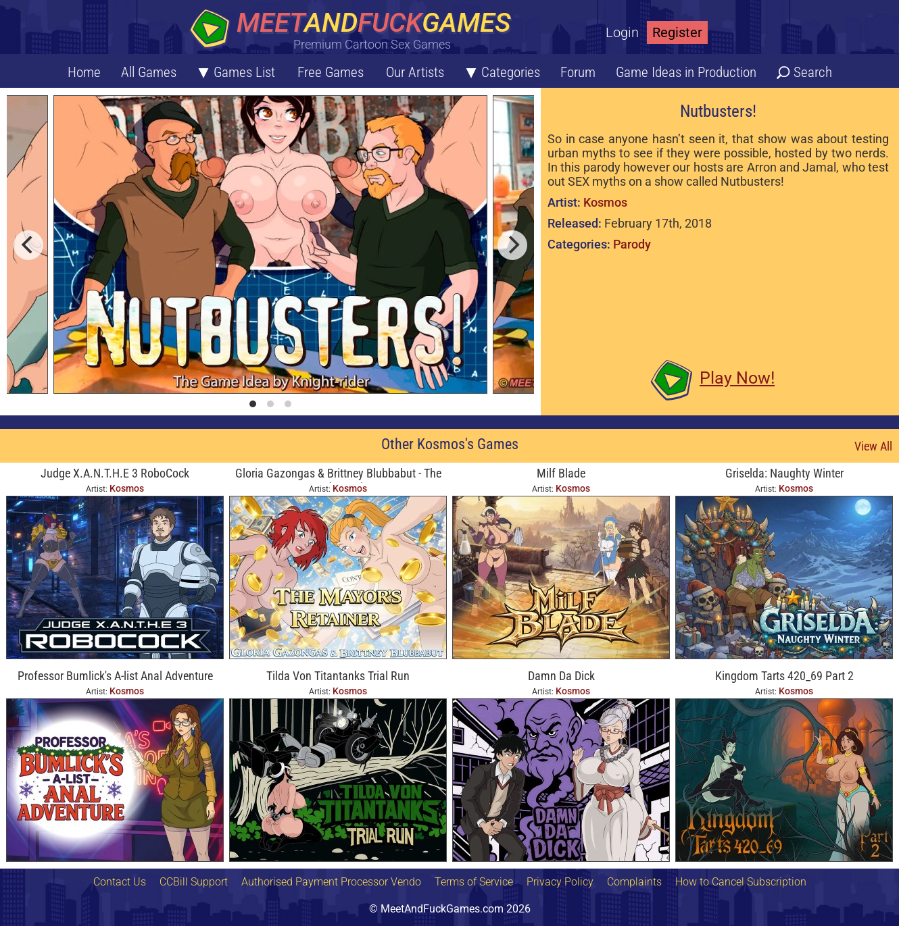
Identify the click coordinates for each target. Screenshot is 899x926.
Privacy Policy (560, 881)
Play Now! (737, 378)
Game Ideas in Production (686, 72)
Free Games (330, 72)
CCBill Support (194, 881)
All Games (148, 72)
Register (677, 32)
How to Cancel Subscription (740, 881)
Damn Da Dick (561, 676)
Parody (632, 244)
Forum (578, 72)
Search (813, 72)
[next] (512, 245)
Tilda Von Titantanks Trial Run (338, 676)
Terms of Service (474, 881)
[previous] (28, 245)
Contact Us (119, 881)
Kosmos (605, 202)
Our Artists (415, 72)
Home (84, 72)
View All (873, 446)
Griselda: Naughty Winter (784, 473)
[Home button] (355, 30)
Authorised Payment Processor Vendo (331, 881)
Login (622, 32)
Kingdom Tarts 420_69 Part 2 (784, 676)
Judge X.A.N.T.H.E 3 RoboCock (115, 473)
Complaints (634, 881)
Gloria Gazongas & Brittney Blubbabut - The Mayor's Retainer (338, 474)
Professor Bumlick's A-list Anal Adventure (115, 676)
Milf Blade (561, 473)
